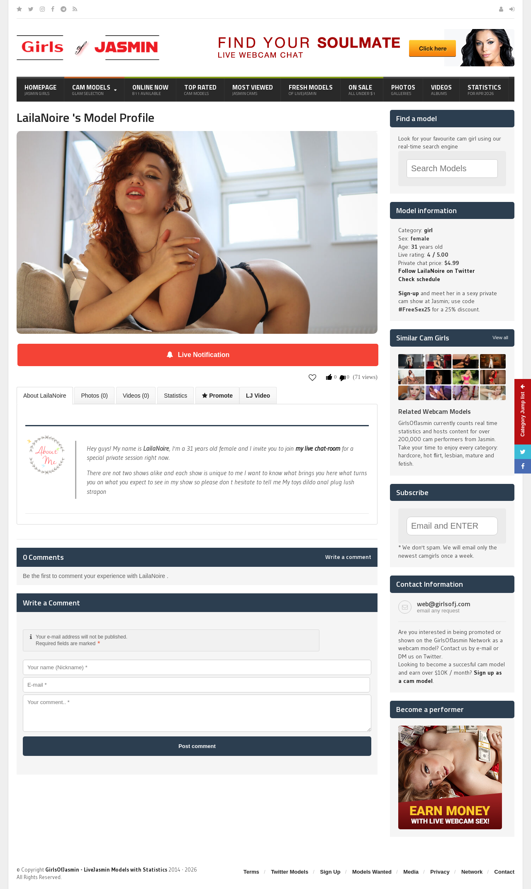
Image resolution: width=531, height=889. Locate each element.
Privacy (439, 872)
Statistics (484, 90)
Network (471, 872)
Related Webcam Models (434, 411)
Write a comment (348, 557)
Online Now (150, 90)
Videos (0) (136, 395)
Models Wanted (372, 872)
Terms (251, 872)
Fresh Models (311, 90)
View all (500, 337)
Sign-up (408, 293)
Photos (403, 90)
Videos (441, 90)
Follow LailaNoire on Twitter (436, 270)
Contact (504, 872)
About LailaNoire (44, 395)
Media (411, 872)
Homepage (40, 90)
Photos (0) (94, 395)
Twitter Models (289, 872)
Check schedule (419, 279)
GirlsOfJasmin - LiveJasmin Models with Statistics (106, 869)
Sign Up (330, 872)
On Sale (361, 90)
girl (428, 230)
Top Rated (200, 90)
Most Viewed (252, 90)
